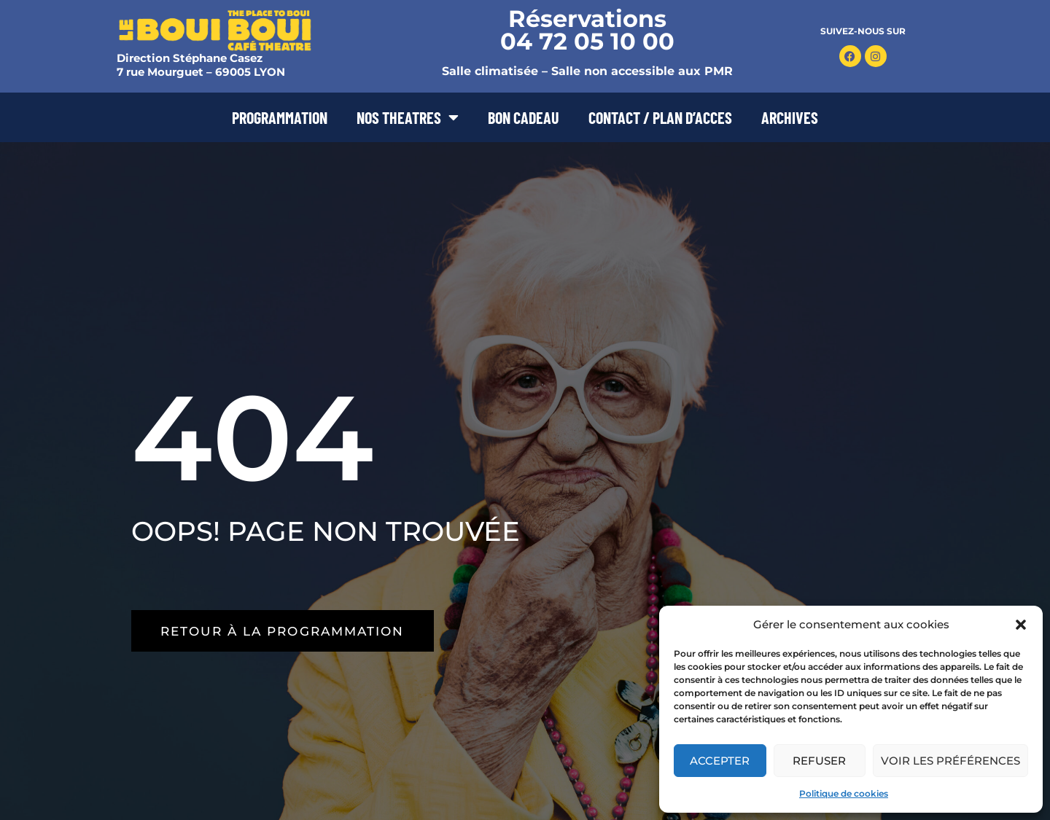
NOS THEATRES (408, 117)
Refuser (819, 761)
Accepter (720, 761)
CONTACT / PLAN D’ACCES (660, 117)
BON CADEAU (523, 117)
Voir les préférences (950, 761)
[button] (1021, 624)
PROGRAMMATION (279, 117)
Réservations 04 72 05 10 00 (587, 29)
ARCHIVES (789, 117)
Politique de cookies (843, 793)
